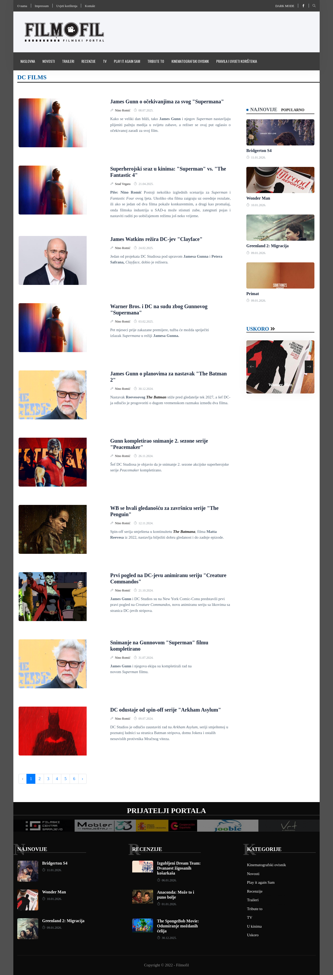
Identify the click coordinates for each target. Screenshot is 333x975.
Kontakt (90, 6)
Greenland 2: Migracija (267, 246)
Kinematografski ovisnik (190, 61)
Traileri (68, 61)
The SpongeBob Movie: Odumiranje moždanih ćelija (178, 926)
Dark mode (284, 6)
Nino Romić (123, 110)
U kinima (254, 926)
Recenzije (88, 61)
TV (105, 61)
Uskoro (257, 329)
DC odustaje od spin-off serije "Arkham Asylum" (165, 710)
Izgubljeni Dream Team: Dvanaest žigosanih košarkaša (179, 868)
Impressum (42, 6)
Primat (252, 293)
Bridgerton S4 (258, 150)
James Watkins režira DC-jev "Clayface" (156, 239)
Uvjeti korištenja (66, 6)
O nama (22, 6)
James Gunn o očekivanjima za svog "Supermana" (167, 101)
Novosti (48, 61)
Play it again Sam (127, 61)
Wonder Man (258, 198)
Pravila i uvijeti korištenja (236, 61)
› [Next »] (82, 778)
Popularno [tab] (292, 110)
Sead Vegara (123, 184)
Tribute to (155, 61)
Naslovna (27, 61)
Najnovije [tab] (263, 109)
